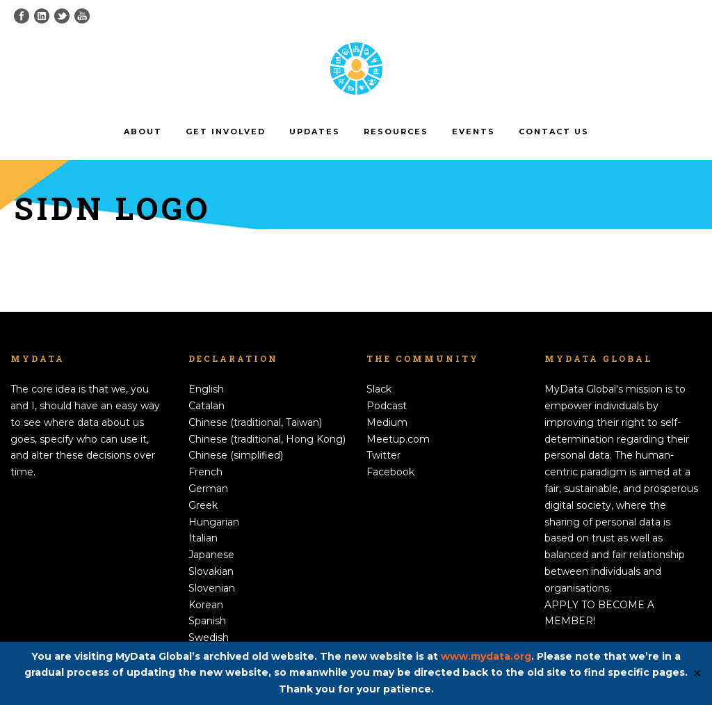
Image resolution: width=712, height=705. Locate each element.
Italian (203, 538)
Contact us (554, 131)
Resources (396, 131)
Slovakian (211, 571)
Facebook (390, 472)
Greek (203, 505)
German (208, 488)
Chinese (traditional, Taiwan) (255, 422)
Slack (378, 389)
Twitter (383, 455)
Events (473, 131)
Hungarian (213, 522)
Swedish (208, 637)
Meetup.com (398, 439)
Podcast (386, 405)
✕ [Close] (697, 673)
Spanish (207, 621)
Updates (314, 131)
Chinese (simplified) (235, 455)
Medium (386, 422)
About (143, 131)
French (205, 472)
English (206, 389)
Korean (205, 605)
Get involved (226, 131)
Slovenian (211, 588)
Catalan (206, 405)
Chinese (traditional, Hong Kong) (267, 439)
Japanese (211, 554)
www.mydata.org (486, 656)
